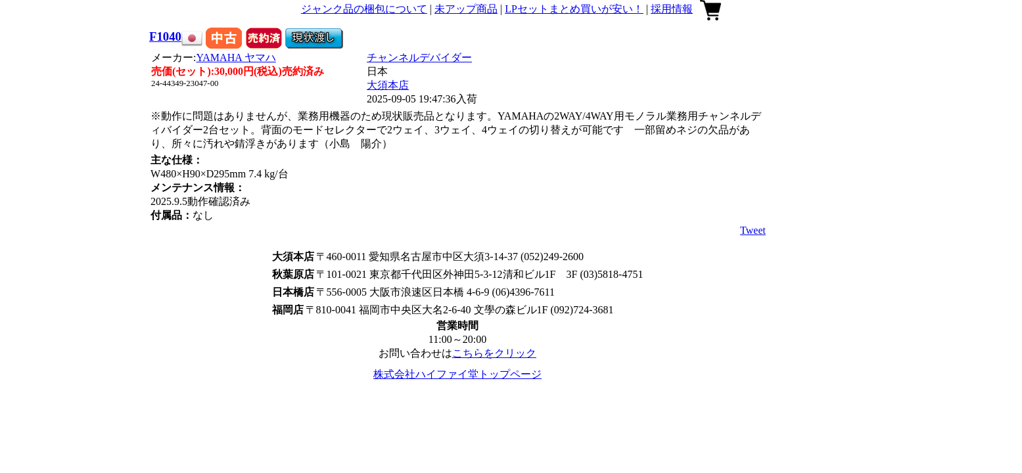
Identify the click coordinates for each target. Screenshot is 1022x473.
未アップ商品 (466, 8)
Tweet (753, 230)
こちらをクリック (494, 353)
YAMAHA (236, 57)
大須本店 (388, 85)
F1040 (165, 36)
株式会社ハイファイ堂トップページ (457, 374)
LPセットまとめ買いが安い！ (574, 8)
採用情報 (672, 8)
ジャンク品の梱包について (364, 8)
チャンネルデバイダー (419, 57)
